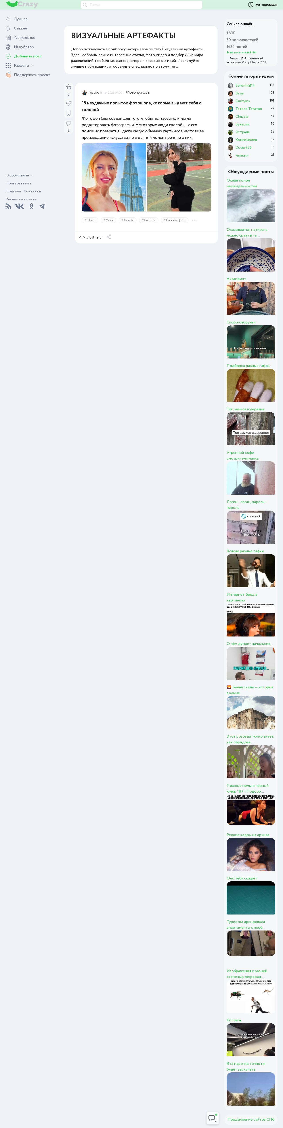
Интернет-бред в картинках (242, 597)
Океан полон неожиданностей (242, 183)
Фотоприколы (138, 92)
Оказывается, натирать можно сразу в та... (247, 232)
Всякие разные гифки (245, 551)
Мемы (109, 220)
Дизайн (129, 220)
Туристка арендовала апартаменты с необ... (246, 924)
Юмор (91, 220)
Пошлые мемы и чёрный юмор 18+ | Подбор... (248, 788)
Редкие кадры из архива (248, 835)
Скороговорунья (241, 322)
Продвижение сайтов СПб (251, 1119)
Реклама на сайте (21, 199)
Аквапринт (236, 279)
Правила (13, 191)
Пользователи (18, 183)
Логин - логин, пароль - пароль (246, 505)
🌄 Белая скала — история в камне (250, 690)
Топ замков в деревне (245, 409)
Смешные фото (175, 220)
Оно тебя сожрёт (242, 878)
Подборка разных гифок (248, 366)
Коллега (234, 1020)
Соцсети (149, 220)
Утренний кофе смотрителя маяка (243, 455)
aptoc (94, 92)
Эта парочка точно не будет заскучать (246, 1066)
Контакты (32, 191)
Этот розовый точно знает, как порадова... (250, 739)
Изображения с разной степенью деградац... (247, 974)
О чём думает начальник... (250, 644)
